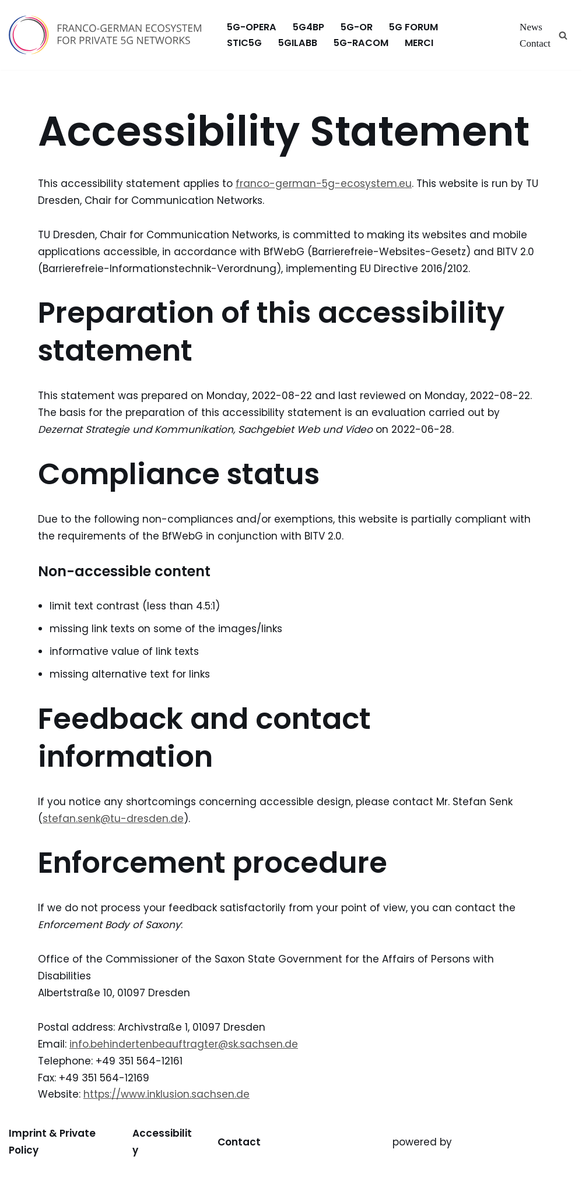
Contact (535, 43)
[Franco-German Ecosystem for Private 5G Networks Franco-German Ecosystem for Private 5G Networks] (108, 35)
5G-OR (357, 27)
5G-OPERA (251, 27)
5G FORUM (413, 27)
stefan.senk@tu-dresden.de (113, 819)
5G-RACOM (361, 43)
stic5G (244, 43)
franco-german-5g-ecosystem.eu (324, 184)
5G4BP (308, 27)
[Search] (563, 35)
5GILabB (297, 43)
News (531, 27)
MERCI (419, 43)
